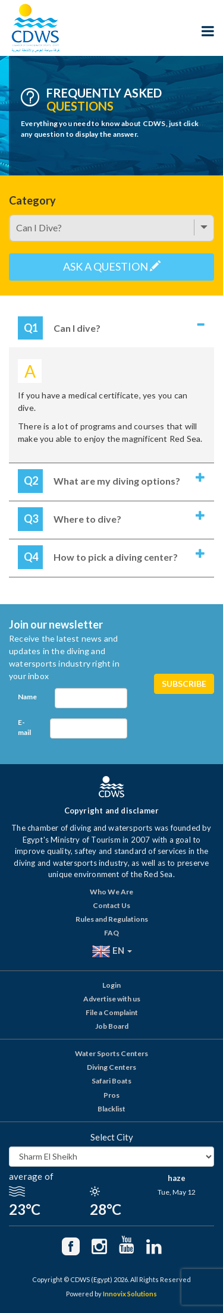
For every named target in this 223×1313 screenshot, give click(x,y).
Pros (111, 1095)
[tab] (111, 329)
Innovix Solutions (130, 1294)
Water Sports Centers (111, 1053)
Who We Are (111, 891)
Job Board (111, 1026)
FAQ (111, 932)
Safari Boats (111, 1080)
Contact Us (111, 905)
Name (27, 696)
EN (112, 951)
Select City (111, 1137)
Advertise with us (111, 998)
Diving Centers (111, 1067)
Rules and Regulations (112, 919)
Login (111, 985)
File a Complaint (112, 1012)
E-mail (24, 727)
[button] (111, 329)
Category (32, 200)
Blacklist (111, 1108)
